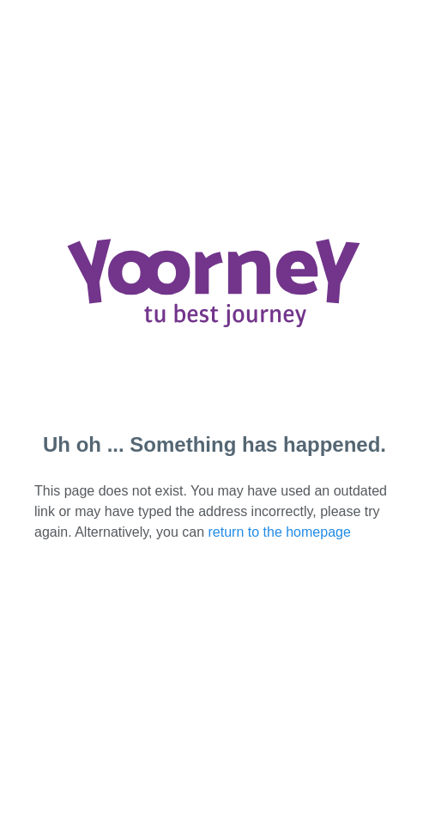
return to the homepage (279, 532)
